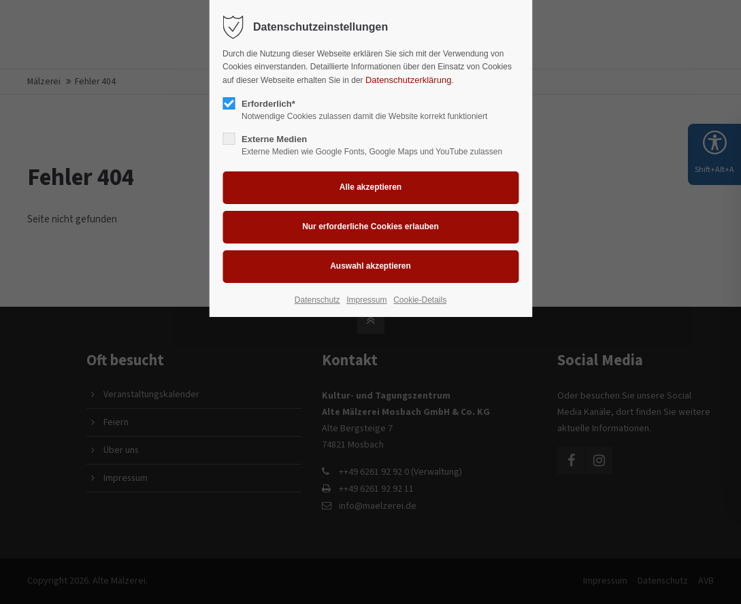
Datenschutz (317, 300)
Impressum (366, 300)
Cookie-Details (419, 300)
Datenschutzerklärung (408, 80)
